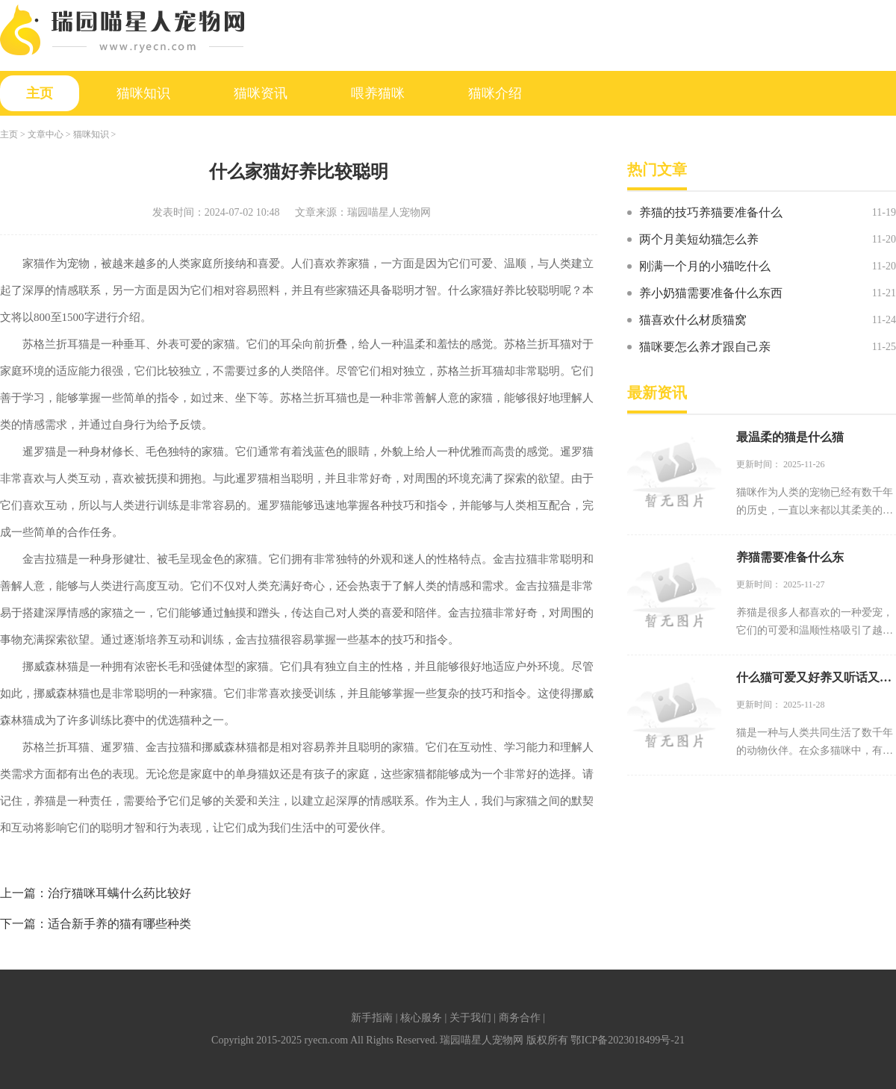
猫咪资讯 (260, 93)
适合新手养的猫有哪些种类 (119, 923)
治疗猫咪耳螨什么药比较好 (119, 893)
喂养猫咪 (378, 93)
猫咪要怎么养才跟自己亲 (705, 346)
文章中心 (45, 134)
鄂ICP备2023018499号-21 (627, 1040)
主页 (39, 93)
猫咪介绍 (495, 93)
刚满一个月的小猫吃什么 (705, 266)
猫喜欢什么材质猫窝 (693, 319)
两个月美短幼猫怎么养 (699, 239)
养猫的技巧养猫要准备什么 (711, 212)
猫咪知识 (143, 93)
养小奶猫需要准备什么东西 (711, 293)
